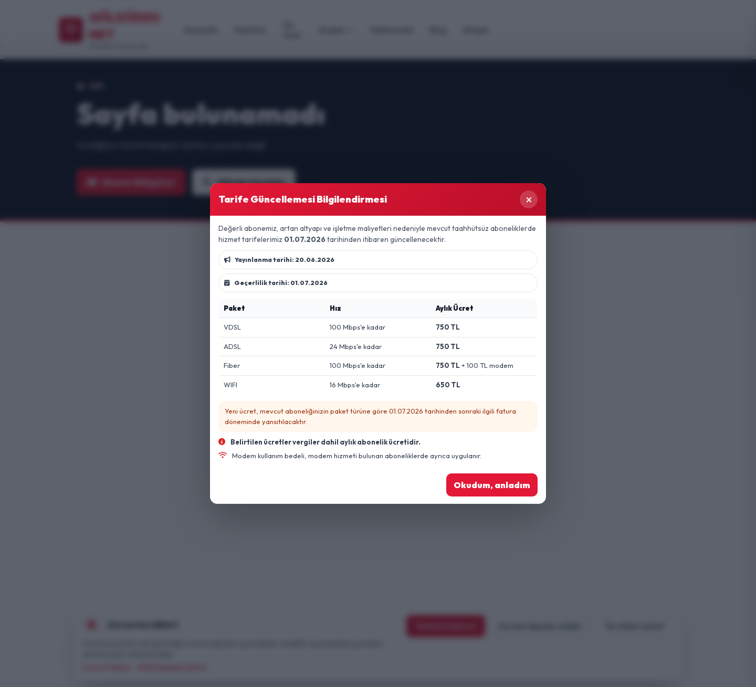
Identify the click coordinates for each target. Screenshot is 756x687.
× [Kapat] (529, 199)
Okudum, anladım (492, 485)
